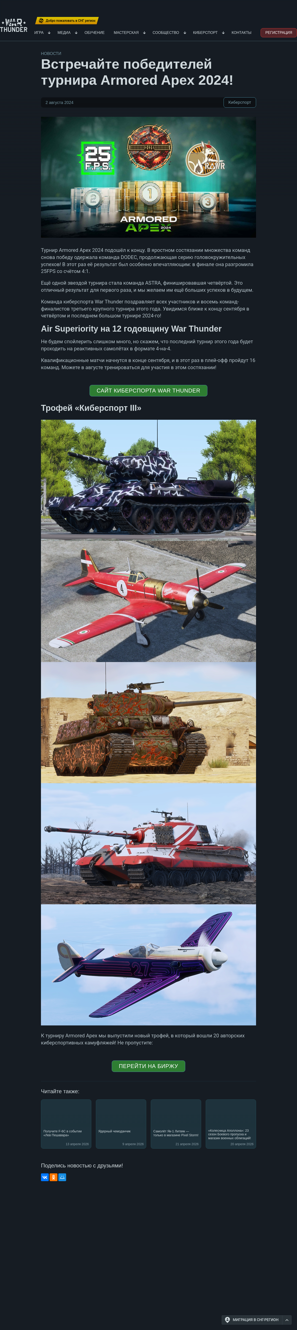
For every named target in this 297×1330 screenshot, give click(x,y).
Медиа (63, 33)
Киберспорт (205, 33)
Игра (38, 33)
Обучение (94, 33)
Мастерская (126, 33)
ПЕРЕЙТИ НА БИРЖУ (148, 1066)
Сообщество (166, 33)
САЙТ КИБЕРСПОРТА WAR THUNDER (148, 390)
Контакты (241, 33)
